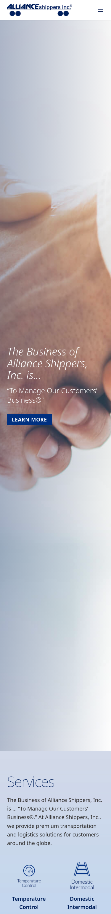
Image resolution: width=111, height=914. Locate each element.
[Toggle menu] (100, 9)
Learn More (29, 419)
